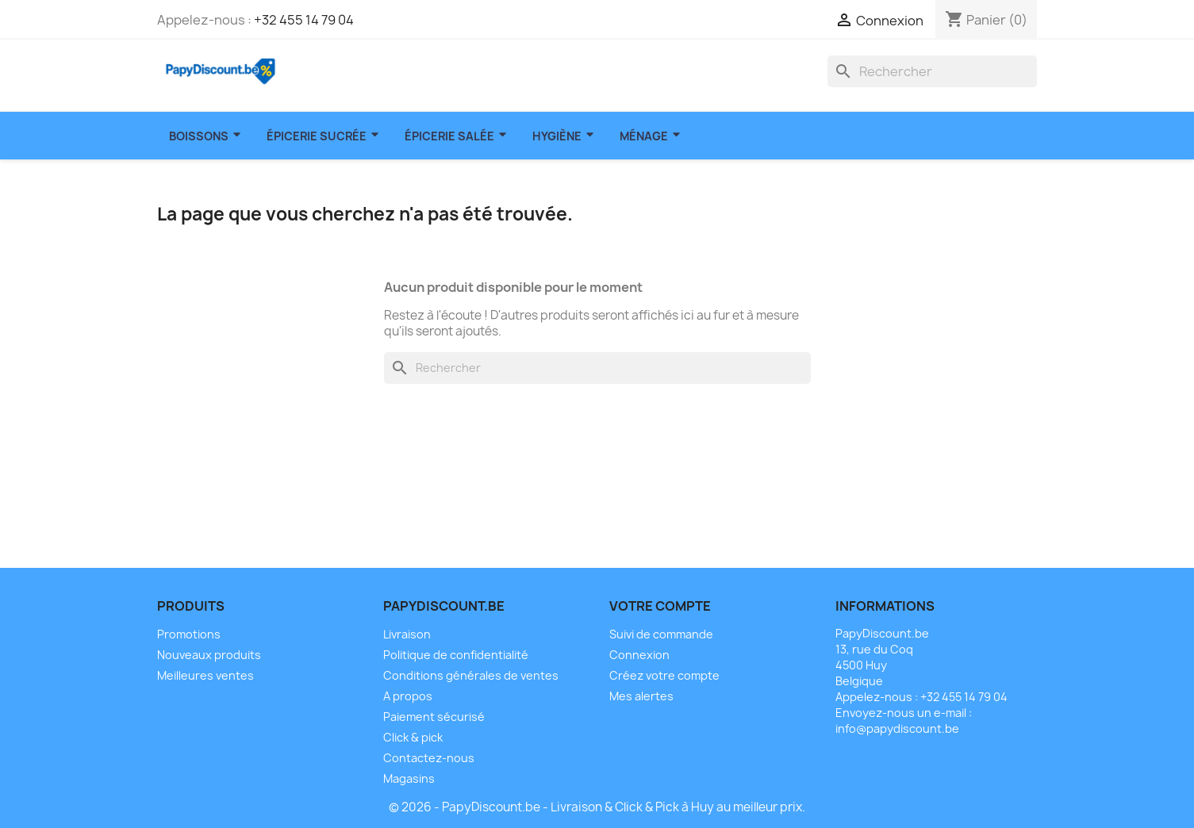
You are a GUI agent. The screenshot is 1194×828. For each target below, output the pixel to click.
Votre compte (660, 606)
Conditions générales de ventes (471, 675)
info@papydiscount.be (897, 728)
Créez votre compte (664, 675)
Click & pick (413, 737)
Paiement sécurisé (434, 716)
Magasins (409, 778)
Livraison (407, 634)
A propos (407, 695)
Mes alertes (641, 695)
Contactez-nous (428, 757)
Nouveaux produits (209, 654)
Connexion (639, 654)
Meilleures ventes (205, 675)
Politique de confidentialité (455, 654)
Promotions (189, 634)
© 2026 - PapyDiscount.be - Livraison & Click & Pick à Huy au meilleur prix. (597, 807)
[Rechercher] (932, 71)
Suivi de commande (661, 634)
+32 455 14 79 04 (304, 20)
